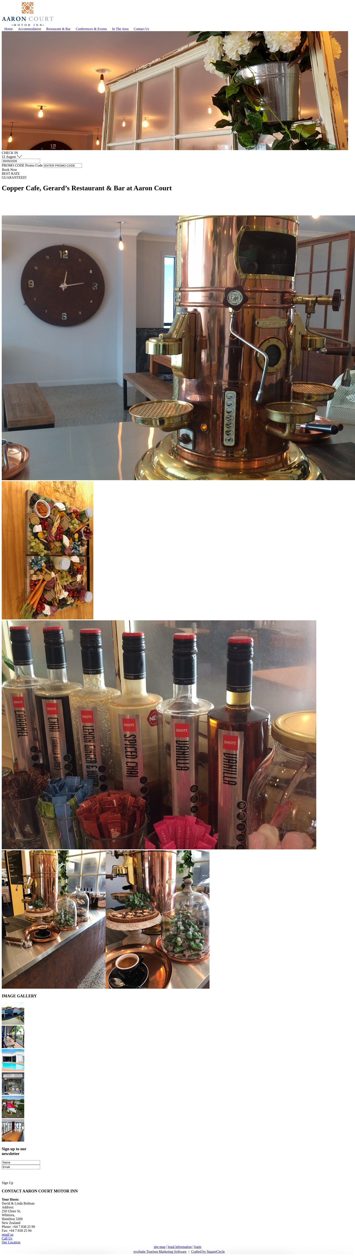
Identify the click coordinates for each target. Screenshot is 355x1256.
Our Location (11, 1242)
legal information (180, 1247)
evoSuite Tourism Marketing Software (160, 1251)
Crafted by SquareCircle (208, 1251)
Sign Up (7, 1183)
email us (7, 1234)
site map (159, 1247)
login (197, 1247)
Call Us (7, 1238)
